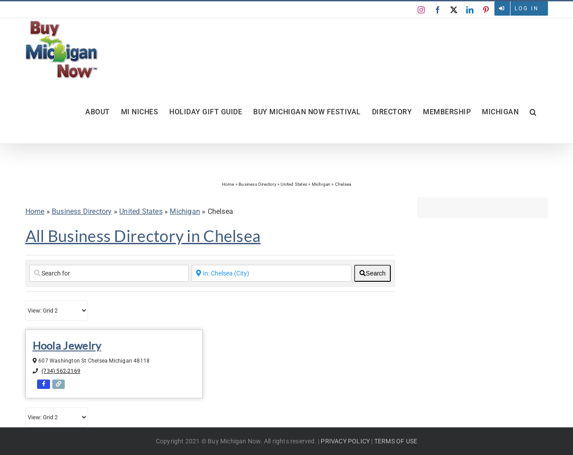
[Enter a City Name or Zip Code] (271, 273)
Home (228, 184)
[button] (533, 112)
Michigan (321, 184)
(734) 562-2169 (61, 371)
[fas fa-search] (372, 273)
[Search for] (109, 273)
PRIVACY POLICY (345, 441)
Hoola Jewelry (67, 345)
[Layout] (56, 311)
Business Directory (257, 184)
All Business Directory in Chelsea (143, 236)
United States (293, 184)
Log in (526, 8)
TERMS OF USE (395, 441)
